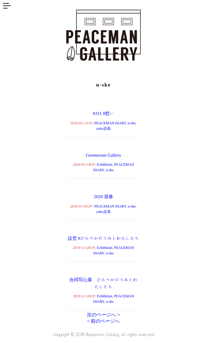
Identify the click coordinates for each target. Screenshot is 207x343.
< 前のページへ (103, 321)
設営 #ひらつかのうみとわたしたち (103, 238)
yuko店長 (103, 128)
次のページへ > (103, 314)
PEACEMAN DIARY (110, 123)
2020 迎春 (103, 196)
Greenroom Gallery (103, 155)
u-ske (132, 123)
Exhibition (104, 164)
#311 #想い (103, 113)
